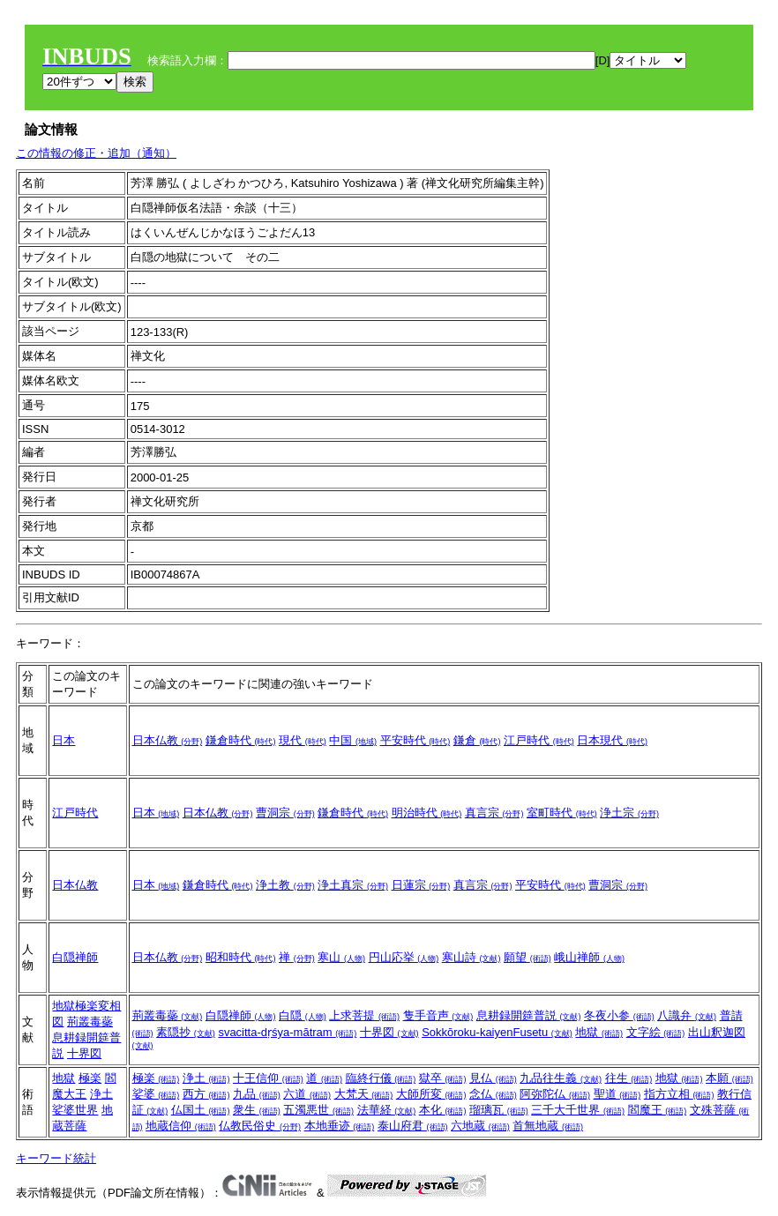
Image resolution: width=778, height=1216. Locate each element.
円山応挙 (404, 957)
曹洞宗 (285, 812)
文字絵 (655, 1032)
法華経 (386, 1109)
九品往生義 (561, 1078)
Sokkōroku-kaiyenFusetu (497, 1032)
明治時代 (427, 812)
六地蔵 (480, 1125)
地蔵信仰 (181, 1125)
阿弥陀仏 (555, 1093)
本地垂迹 (339, 1125)
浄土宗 (629, 812)
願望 (527, 957)
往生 (629, 1078)
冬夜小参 (619, 1015)
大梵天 (363, 1093)
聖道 (617, 1093)
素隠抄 (185, 1032)
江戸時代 (539, 740)
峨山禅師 (589, 957)
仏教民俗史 (260, 1125)
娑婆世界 (75, 1109)
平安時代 (415, 740)
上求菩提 (364, 1015)
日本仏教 (167, 740)
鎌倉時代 (241, 740)
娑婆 (156, 1093)
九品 (257, 1093)
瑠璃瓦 (498, 1109)
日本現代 (612, 740)
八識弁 (686, 1015)
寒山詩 (471, 957)
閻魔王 (657, 1109)
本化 (443, 1109)
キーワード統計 (56, 1158)
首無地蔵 (547, 1125)
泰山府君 (413, 1125)
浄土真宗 (353, 884)
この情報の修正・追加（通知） (96, 153)
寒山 (341, 957)
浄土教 (285, 884)
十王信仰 (268, 1078)
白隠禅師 (75, 957)
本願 (729, 1078)
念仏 (493, 1093)
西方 (206, 1093)
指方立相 (679, 1093)
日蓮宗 (421, 884)
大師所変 (431, 1093)
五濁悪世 (318, 1109)
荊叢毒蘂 (90, 1021)
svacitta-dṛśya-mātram (287, 1032)
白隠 (302, 1015)
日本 (63, 740)
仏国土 (200, 1109)
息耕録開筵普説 (528, 1015)
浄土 (101, 1093)
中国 (353, 740)
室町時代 (562, 812)
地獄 (599, 1032)
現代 (302, 740)
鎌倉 (477, 740)
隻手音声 (438, 1015)
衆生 (257, 1109)
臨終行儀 (381, 1078)
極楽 (90, 1078)
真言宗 (494, 812)
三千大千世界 (578, 1109)
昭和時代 (241, 957)
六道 (307, 1093)
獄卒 (443, 1078)
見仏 (493, 1078)
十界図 (84, 1053)
